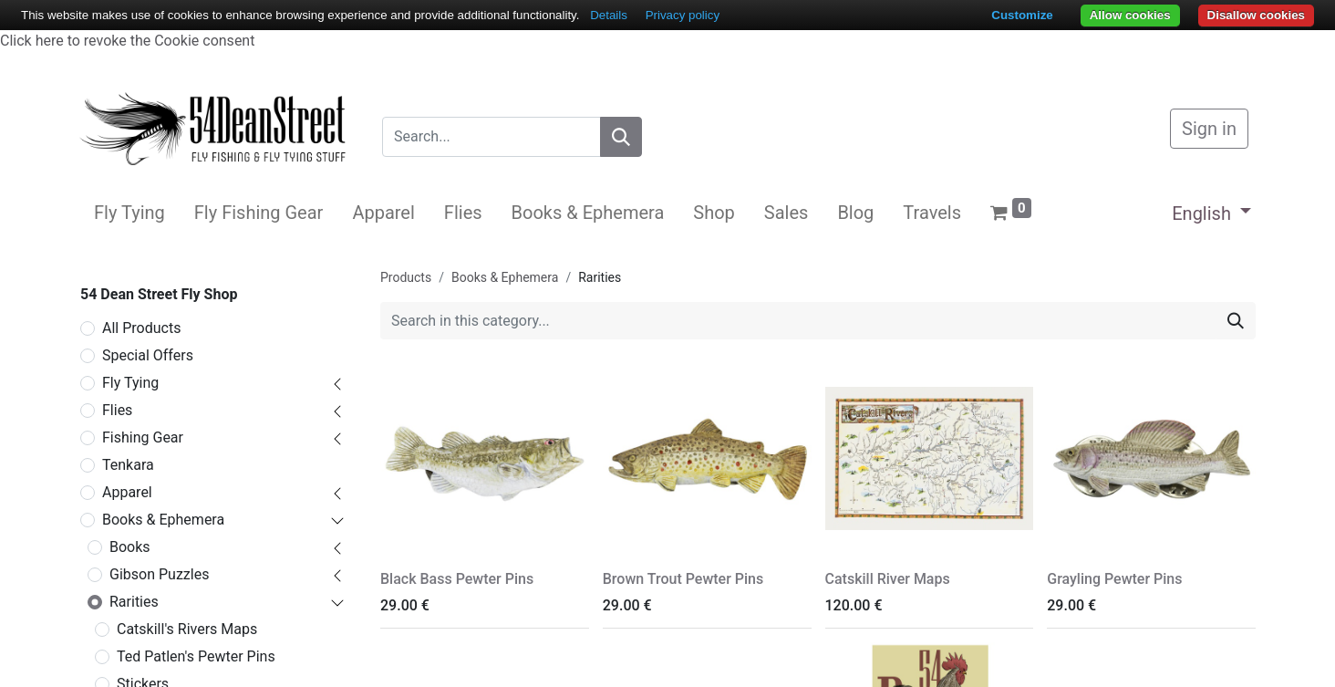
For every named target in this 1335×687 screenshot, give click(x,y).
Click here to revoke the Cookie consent (127, 40)
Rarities (134, 601)
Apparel (127, 492)
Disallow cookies (1256, 15)
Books (129, 547)
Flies (117, 410)
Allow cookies (1130, 15)
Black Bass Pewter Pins (456, 579)
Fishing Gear (142, 437)
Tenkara (128, 465)
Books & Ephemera (163, 519)
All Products (141, 328)
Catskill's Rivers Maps (187, 629)
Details (608, 15)
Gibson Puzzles (159, 574)
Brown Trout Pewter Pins (683, 579)
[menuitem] (129, 213)
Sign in (1209, 129)
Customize (1021, 15)
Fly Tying (130, 382)
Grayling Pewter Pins (1114, 579)
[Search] (621, 137)
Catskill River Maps (887, 579)
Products (405, 277)
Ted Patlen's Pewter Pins (196, 656)
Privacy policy (682, 15)
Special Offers (147, 355)
